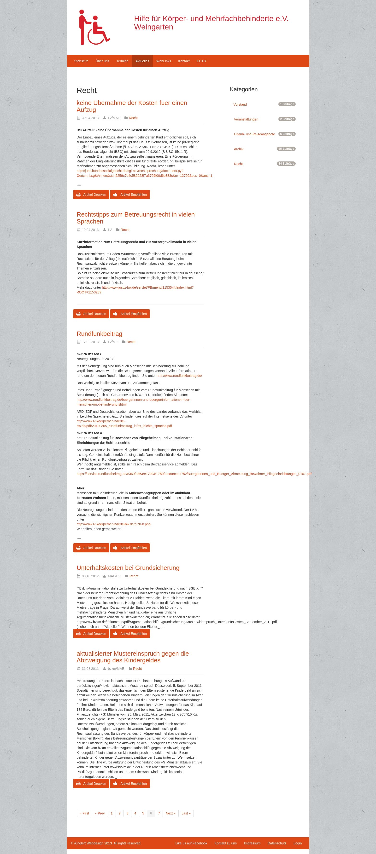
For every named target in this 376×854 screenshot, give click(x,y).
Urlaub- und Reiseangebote (265, 134)
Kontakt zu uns (226, 843)
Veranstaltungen (265, 119)
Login (298, 843)
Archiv (265, 149)
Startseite (81, 61)
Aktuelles (142, 61)
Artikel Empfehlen (130, 194)
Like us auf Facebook (191, 843)
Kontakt (183, 61)
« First (84, 813)
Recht (133, 118)
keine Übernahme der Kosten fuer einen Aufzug (132, 106)
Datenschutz (277, 843)
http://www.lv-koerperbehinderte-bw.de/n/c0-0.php (114, 524)
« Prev (100, 813)
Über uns (102, 61)
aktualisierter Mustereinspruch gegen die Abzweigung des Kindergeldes (133, 657)
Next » (170, 813)
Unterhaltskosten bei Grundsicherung (128, 567)
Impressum (252, 843)
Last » (186, 813)
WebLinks (163, 61)
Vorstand (265, 104)
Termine (122, 61)
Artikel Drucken (91, 194)
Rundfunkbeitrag (100, 333)
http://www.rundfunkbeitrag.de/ (179, 376)
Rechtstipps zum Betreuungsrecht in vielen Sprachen (136, 218)
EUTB (201, 61)
